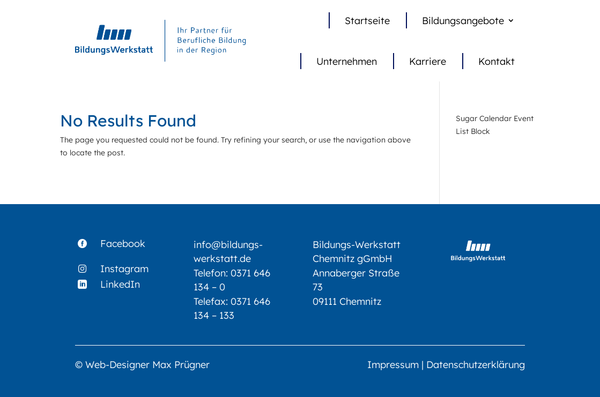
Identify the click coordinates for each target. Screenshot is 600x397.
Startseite (367, 20)
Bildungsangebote (463, 20)
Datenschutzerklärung (475, 364)
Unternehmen (346, 61)
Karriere (427, 61)
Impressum (393, 364)
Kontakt (496, 61)
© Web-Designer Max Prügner (142, 364)
